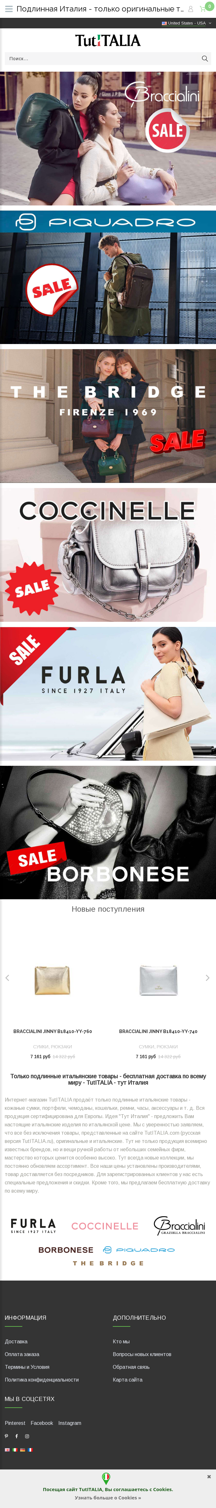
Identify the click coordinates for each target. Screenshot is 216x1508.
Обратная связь (131, 1367)
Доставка (16, 1341)
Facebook (42, 1423)
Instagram (69, 1423)
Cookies (162, 1489)
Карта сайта (127, 1379)
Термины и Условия (27, 1367)
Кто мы (121, 1341)
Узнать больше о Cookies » (108, 1497)
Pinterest (15, 1423)
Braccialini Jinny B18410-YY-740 (158, 1031)
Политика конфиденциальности (42, 1379)
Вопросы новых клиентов (142, 1354)
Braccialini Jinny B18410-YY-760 (52, 1031)
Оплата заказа (22, 1354)
